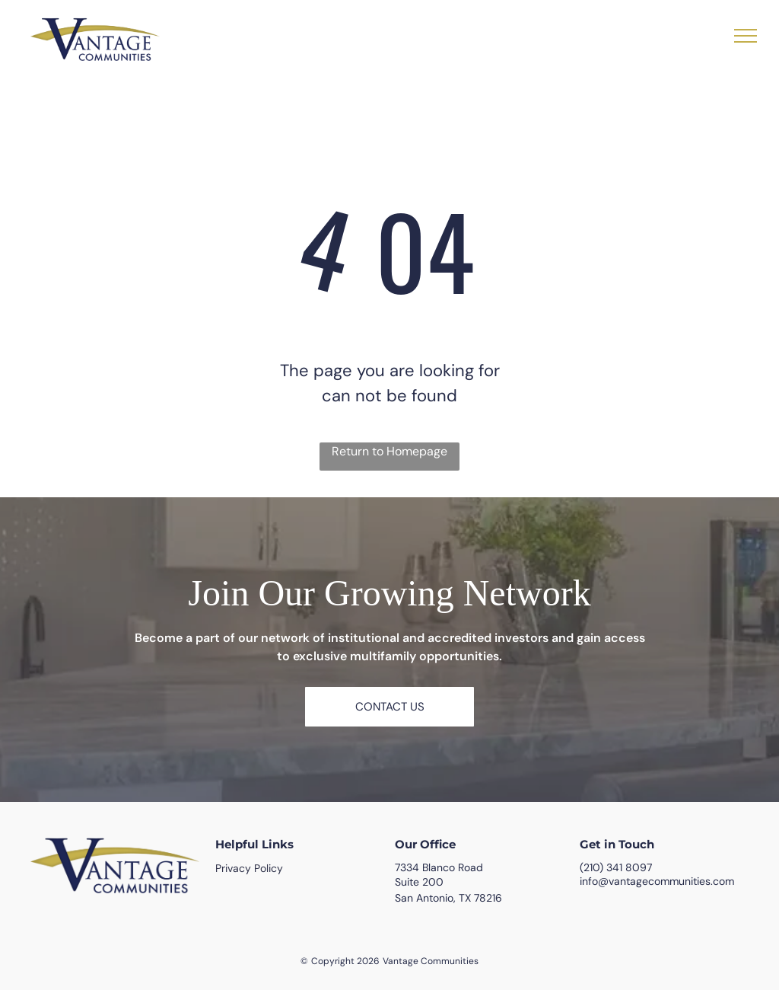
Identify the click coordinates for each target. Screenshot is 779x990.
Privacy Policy (249, 868)
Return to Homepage (389, 451)
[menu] (745, 36)
